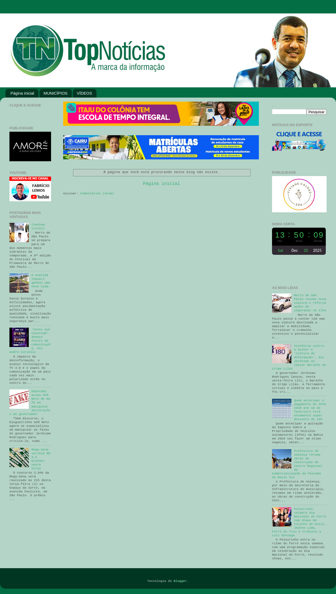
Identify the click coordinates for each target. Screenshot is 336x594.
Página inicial (22, 93)
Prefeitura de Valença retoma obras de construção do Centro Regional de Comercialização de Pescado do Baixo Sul (297, 464)
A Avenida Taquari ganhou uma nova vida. (40, 280)
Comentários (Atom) (97, 193)
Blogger (180, 581)
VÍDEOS (84, 93)
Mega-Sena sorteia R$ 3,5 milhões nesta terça (40, 459)
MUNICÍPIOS (55, 93)
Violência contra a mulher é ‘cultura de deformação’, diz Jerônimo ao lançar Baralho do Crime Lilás (299, 357)
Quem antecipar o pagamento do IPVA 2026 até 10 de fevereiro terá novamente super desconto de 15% (310, 410)
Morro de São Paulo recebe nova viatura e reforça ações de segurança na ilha (310, 303)
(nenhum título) (38, 226)
